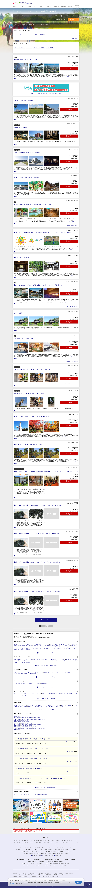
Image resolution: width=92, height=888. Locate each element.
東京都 (18, 719)
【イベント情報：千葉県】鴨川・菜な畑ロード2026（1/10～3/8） (33, 739)
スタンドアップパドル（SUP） (29, 646)
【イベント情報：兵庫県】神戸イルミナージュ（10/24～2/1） (32, 748)
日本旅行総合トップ (21, 859)
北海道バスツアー (66, 849)
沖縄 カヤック (48, 840)
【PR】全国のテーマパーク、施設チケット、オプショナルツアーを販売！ (46, 93)
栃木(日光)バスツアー (20, 849)
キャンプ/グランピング (64, 660)
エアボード (16, 695)
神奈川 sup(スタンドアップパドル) (61, 844)
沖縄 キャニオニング (56, 840)
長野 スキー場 (36, 853)
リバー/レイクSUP (66, 672)
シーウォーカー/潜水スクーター (39, 645)
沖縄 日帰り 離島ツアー (49, 842)
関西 (15, 724)
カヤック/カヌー (23, 672)
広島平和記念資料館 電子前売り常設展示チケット (28, 152)
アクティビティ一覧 (36, 855)
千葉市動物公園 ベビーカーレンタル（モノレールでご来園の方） (32, 369)
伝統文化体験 (31, 706)
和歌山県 (39, 724)
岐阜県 (22, 723)
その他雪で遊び (23, 695)
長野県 (23, 721)
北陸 (15, 720)
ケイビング (41, 659)
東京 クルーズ (52, 847)
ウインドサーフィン (66, 645)
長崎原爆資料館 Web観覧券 (21, 127)
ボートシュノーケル (72, 646)
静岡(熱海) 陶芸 (17, 840)
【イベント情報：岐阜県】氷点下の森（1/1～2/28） (29, 768)
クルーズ (49, 865)
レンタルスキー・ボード (71, 693)
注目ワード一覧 (58, 855)
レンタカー (53, 706)
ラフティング (17, 672)
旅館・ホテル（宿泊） (49, 859)
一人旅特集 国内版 (58, 873)
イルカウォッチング (51, 645)
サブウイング (53, 648)
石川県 (22, 720)
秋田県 (30, 717)
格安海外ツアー (42, 876)
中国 (15, 726)
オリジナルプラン (38, 706)
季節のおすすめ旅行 (23, 873)
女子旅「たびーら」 (26, 863)
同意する (78, 882)
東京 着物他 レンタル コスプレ (41, 847)
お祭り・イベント (46, 706)
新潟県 (19, 721)
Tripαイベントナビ (70, 741)
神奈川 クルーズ (72, 844)
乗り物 (15, 705)
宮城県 (26, 717)
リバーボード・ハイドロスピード (54, 672)
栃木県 (39, 719)
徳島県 (18, 725)
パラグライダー (42, 34)
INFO (16, 78)
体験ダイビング (17, 644)
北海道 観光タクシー (49, 849)
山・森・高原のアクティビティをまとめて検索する (46, 665)
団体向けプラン (59, 706)
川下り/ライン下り (39, 672)
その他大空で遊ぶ (44, 683)
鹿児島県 (43, 728)
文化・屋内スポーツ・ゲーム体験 (34, 705)
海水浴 (73, 644)
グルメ (58, 705)
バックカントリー (24, 693)
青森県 (18, 717)
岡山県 (18, 726)
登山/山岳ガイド (17, 659)
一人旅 (59, 865)
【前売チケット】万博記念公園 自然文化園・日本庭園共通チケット (33, 416)
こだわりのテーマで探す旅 (38, 863)
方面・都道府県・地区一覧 (47, 855)
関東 (15, 719)
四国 (15, 725)
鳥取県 (26, 726)
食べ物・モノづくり (22, 705)
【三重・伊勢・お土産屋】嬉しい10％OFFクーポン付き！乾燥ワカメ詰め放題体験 (36, 533)
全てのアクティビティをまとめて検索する (47, 709)
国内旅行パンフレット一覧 (59, 874)
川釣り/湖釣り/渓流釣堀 (23, 673)
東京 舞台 (72, 847)
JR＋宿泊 (29, 859)
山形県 (34, 717)
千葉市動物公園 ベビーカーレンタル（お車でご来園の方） (30, 393)
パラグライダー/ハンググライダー (21, 683)
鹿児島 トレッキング (48, 844)
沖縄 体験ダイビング (18, 842)
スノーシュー (17, 693)
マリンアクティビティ (19, 47)
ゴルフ (19, 660)
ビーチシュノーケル (63, 646)
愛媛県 (30, 725)
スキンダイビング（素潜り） (52, 646)
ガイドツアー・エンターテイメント (49, 705)
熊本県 (30, 728)
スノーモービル (45, 693)
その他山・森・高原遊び (25, 662)
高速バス (58, 859)
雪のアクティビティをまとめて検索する (46, 698)
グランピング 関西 (29, 851)
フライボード (73, 645)
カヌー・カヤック (28, 34)
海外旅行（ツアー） (32, 861)
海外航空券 (41, 861)
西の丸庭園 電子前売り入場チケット (24, 100)
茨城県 (35, 719)
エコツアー (40, 660)
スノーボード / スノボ (70, 851)
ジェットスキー (35, 648)
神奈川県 (23, 719)
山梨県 (27, 721)
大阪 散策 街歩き (25, 840)
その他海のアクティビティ (25, 649)
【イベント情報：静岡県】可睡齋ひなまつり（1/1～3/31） (31, 758)
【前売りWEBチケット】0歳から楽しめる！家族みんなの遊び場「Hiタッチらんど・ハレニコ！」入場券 (42, 232)
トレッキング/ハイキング (27, 659)
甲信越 (15, 721)
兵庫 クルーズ (29, 849)
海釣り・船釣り (50, 47)
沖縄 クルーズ (65, 840)
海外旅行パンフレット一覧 (53, 876)
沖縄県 (18, 729)
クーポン (65, 706)
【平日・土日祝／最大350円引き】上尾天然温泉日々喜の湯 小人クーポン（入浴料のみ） (38, 285)
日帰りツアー (66, 865)
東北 (15, 717)
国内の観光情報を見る (42, 794)
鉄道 (54, 865)
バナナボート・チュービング (26, 648)
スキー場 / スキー (61, 851)
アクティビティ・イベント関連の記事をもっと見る (46, 787)
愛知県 (26, 723)
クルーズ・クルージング (68, 648)
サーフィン (58, 645)
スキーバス (63, 693)
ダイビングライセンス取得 (35, 644)
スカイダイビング (36, 683)
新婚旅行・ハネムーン (39, 865)
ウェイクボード (46, 648)
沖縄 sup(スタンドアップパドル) (37, 840)
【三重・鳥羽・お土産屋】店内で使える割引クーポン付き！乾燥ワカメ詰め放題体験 (37, 562)
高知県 (22, 725)
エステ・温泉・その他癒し (66, 705)
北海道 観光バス (58, 849)
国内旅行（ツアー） (38, 859)
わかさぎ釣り (52, 693)
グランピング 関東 (21, 851)
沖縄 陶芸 (41, 842)
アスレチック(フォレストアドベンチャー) (60, 853)
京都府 (22, 724)
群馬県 (43, 719)
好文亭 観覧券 (18, 313)
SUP (36, 34)
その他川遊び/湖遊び (32, 673)
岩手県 (22, 717)
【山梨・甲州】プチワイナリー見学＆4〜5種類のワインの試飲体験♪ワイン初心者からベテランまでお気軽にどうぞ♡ (46, 471)
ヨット (41, 648)
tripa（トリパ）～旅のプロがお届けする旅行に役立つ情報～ (58, 863)
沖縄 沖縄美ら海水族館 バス (22, 844)
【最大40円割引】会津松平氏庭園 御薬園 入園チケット (30, 445)
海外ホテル (49, 861)
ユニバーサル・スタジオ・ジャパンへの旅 (43, 874)
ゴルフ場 (23, 660)
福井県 (26, 720)
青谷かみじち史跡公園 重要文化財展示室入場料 (27, 177)
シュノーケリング (18, 34)
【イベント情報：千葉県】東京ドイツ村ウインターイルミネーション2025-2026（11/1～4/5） (41, 778)
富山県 (18, 720)
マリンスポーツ (68, 644)
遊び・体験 (73, 859)
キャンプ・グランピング (39, 47)
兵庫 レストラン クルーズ (38, 849)
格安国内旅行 (41, 873)
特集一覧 (77, 825)
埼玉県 (27, 719)
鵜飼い (45, 672)
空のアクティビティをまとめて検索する (46, 687)
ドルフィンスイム (18, 646)
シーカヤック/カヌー (54, 644)
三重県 (30, 723)
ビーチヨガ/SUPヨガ (40, 646)
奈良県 (34, 724)
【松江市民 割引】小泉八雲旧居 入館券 (25, 257)
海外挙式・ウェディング (27, 865)
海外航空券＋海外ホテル (59, 861)
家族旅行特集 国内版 (69, 873)
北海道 (15, 716)
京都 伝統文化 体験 (29, 847)
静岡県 (18, 723)
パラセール (61, 644)
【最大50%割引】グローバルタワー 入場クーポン (27, 59)
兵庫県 (30, 724)
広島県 (22, 726)
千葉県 (31, 719)
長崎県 (26, 728)
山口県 (34, 726)
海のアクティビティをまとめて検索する (46, 652)
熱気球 (30, 683)
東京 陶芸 (59, 847)
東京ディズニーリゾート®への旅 (25, 874)
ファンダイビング (25, 644)
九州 (15, 728)
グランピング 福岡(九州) (47, 851)
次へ (52, 625)
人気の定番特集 (33, 873)
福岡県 (18, 728)
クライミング (36, 659)
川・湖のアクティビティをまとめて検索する (46, 677)
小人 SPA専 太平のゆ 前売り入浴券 (23, 338)
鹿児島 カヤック (33, 844)
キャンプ (55, 851)
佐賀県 (22, 728)
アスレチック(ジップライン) (45, 853)
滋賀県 (18, 724)
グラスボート (60, 648)
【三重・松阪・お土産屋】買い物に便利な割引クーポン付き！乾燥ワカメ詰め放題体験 (37, 505)
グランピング (73, 849)
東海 (15, 723)
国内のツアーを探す (32, 794)
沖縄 (15, 729)
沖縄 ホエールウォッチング (72, 842)
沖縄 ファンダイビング (60, 842)
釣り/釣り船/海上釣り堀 (27, 645)
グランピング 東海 (38, 851)
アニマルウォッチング (47, 660)
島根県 (30, 726)
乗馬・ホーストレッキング (50, 659)
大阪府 (26, 724)
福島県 (38, 717)
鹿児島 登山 (40, 844)
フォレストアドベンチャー (31, 660)
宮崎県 (38, 728)
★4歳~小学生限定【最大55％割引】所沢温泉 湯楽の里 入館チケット (32, 204)
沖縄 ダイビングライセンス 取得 (31, 842)
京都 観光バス (21, 847)
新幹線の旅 (49, 873)
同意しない (71, 882)
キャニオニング (31, 672)
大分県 (34, 728)
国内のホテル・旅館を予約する (20, 794)
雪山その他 (58, 693)
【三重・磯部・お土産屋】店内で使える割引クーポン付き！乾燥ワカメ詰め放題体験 (37, 591)
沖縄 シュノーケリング (73, 840)
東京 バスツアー (65, 847)
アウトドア (29, 47)
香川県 (26, 725)
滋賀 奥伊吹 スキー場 (28, 853)
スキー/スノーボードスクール (35, 693)
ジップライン (56, 660)
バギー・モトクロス (61, 659)
